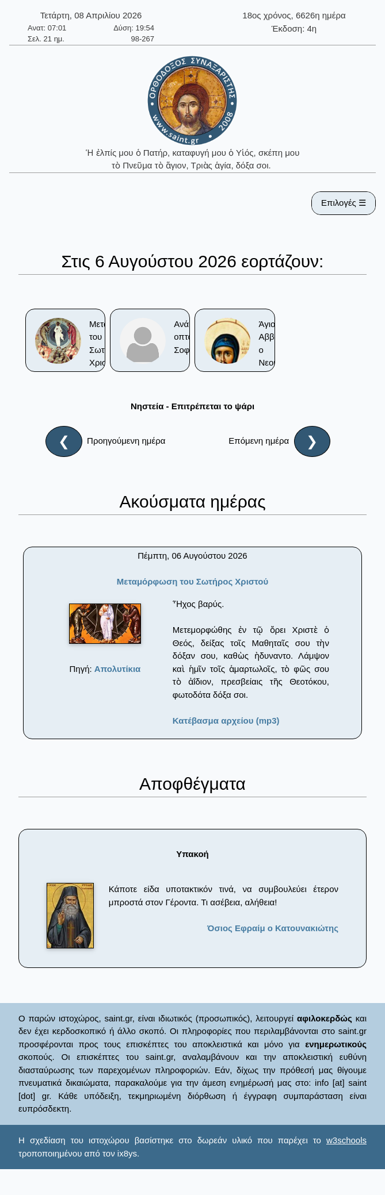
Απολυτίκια (117, 669)
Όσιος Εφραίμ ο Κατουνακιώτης (272, 928)
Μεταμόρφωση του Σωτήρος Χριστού (192, 581)
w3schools (346, 1140)
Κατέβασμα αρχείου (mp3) (226, 720)
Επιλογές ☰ (343, 203)
